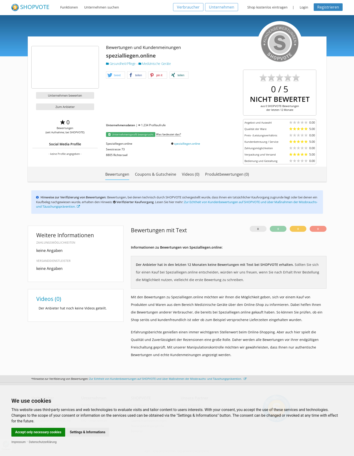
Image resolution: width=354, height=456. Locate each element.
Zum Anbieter (65, 107)
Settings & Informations (88, 432)
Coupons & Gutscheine (155, 174)
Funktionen (69, 7)
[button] (115, 75)
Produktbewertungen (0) (227, 174)
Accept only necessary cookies (38, 432)
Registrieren (328, 7)
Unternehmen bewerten (65, 95)
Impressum (18, 442)
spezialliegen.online (187, 144)
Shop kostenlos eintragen (267, 7)
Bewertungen (117, 174)
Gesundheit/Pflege (121, 63)
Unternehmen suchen (101, 7)
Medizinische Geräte (154, 63)
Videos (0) (190, 174)
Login (304, 7)
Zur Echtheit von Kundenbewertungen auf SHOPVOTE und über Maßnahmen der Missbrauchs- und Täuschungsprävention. (167, 378)
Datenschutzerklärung (43, 442)
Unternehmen (221, 7)
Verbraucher (188, 7)
